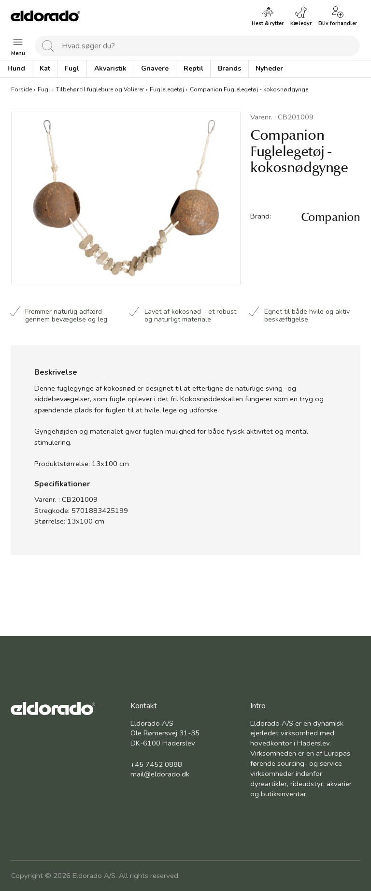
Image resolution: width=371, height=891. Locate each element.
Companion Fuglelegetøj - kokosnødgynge (249, 89)
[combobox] (197, 46)
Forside (21, 89)
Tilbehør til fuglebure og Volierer (100, 89)
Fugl (44, 89)
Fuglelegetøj (167, 89)
